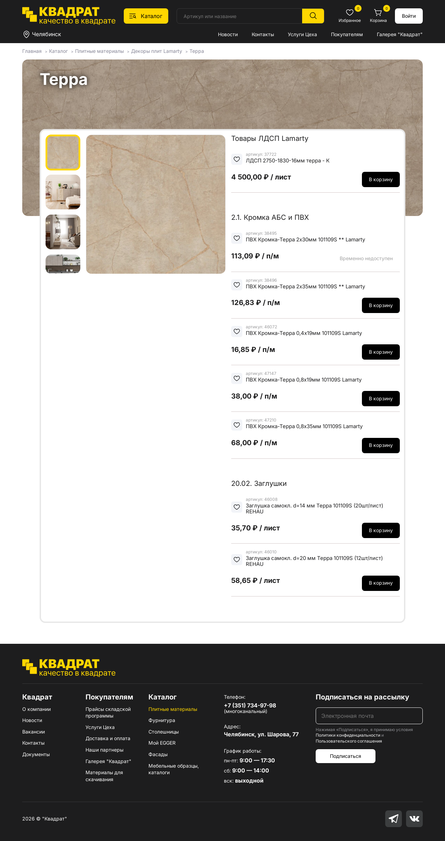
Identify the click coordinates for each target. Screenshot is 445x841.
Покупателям (347, 34)
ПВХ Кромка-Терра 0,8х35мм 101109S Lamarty (304, 426)
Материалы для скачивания (104, 775)
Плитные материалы (172, 709)
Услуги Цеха (302, 34)
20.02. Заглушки (259, 483)
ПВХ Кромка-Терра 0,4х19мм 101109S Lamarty (304, 333)
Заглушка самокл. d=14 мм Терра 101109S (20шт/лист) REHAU (314, 509)
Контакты (263, 34)
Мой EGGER (162, 743)
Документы (36, 754)
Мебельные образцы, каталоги (173, 769)
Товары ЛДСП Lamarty (269, 138)
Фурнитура (161, 720)
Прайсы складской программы (108, 712)
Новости (228, 34)
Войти (409, 16)
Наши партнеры (104, 750)
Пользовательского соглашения (349, 741)
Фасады (158, 754)
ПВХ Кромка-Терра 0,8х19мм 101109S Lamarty (304, 380)
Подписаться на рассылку (362, 697)
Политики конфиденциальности (348, 735)
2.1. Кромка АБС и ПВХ (270, 217)
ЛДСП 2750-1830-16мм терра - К (288, 160)
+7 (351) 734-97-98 (250, 705)
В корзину (381, 179)
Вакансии (33, 732)
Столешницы (163, 732)
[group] (156, 204)
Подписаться (345, 756)
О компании (36, 709)
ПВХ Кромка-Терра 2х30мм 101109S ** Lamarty (305, 239)
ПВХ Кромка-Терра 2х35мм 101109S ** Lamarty (305, 286)
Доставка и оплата (108, 738)
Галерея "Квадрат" (400, 34)
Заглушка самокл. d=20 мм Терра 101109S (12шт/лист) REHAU (314, 561)
